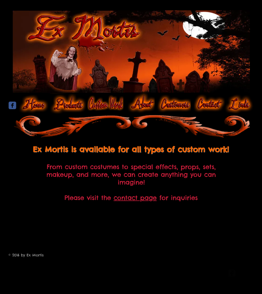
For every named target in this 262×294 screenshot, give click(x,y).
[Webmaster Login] (203, 274)
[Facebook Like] (131, 144)
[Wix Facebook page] (12, 105)
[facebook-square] (232, 273)
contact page (135, 197)
